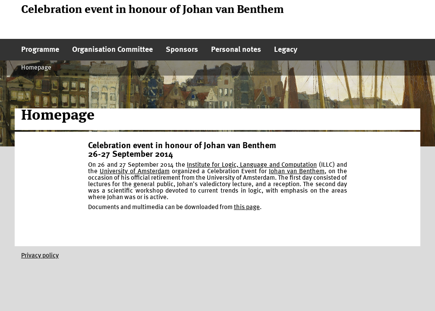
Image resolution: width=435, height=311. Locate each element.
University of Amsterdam (135, 171)
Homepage (36, 68)
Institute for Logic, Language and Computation (252, 165)
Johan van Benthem (297, 171)
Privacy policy (40, 256)
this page (247, 207)
